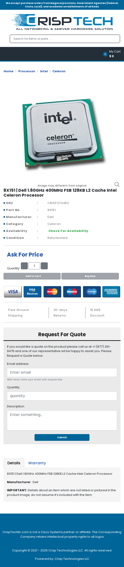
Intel (44, 71)
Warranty (37, 463)
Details (13, 463)
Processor (26, 71)
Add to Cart (32, 276)
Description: (16, 406)
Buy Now (90, 276)
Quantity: (13, 387)
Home (8, 71)
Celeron (58, 71)
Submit (62, 437)
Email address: (18, 364)
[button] (113, 54)
